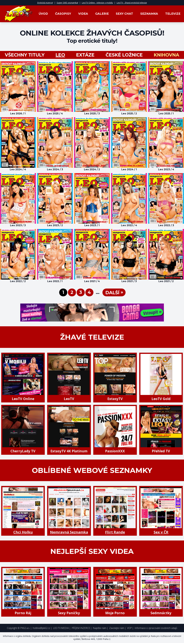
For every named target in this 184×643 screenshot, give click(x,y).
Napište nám (99, 628)
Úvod (43, 13)
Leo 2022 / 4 (129, 225)
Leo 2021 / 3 (129, 281)
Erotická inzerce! (45, 2)
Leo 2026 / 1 (18, 113)
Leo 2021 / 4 (92, 281)
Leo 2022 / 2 (18, 281)
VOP (129, 628)
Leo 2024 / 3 (55, 169)
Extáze (85, 55)
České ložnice (124, 55)
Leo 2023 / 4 (166, 169)
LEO (60, 55)
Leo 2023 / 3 (18, 225)
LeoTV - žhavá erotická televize (132, 2)
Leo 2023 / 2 (55, 225)
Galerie (102, 13)
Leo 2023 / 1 (92, 225)
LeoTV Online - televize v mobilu (97, 2)
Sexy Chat (124, 13)
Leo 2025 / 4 (55, 113)
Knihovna (166, 55)
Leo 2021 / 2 (166, 281)
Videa (83, 13)
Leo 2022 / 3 (166, 225)
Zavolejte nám (116, 628)
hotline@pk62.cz (41, 628)
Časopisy (63, 13)
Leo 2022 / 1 (54, 281)
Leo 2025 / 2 (129, 113)
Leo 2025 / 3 (92, 113)
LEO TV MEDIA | (62, 628)
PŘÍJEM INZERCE (81, 628)
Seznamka (149, 13)
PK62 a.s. (25, 628)
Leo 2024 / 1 (129, 169)
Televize (172, 13)
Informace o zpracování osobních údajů (156, 628)
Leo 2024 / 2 (92, 169)
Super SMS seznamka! (67, 2)
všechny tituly (24, 55)
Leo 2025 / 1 (166, 113)
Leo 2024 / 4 (18, 169)
